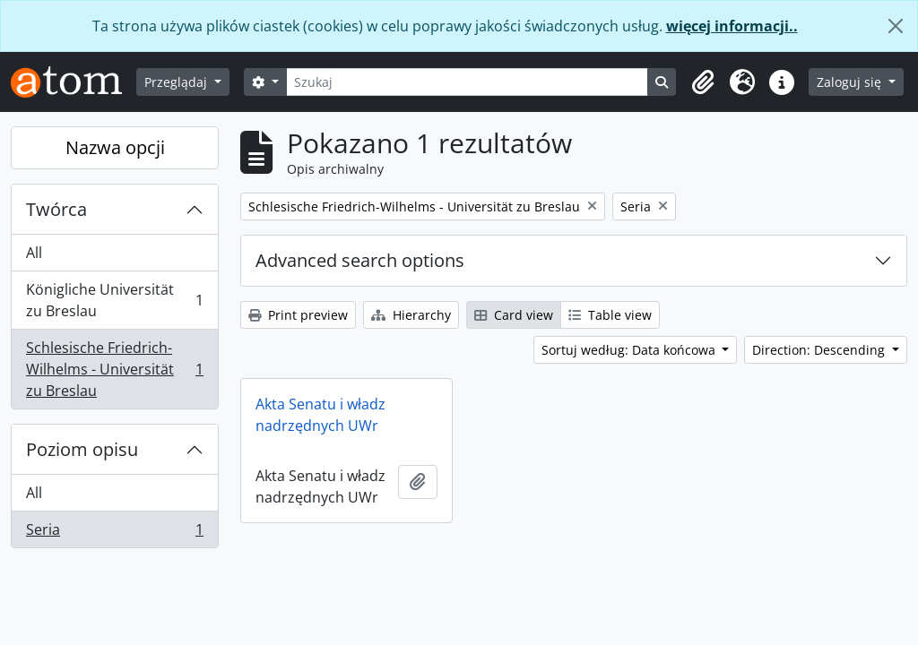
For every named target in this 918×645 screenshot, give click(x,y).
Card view (513, 314)
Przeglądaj (177, 81)
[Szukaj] (467, 82)
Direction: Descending (820, 349)
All (34, 252)
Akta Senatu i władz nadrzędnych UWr (320, 414)
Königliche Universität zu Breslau (114, 300)
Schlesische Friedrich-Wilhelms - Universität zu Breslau (114, 369)
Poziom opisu (82, 449)
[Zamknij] (895, 26)
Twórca (56, 209)
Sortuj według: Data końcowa (630, 349)
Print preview (298, 314)
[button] (703, 82)
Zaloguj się (851, 81)
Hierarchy (411, 314)
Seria (114, 533)
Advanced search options (359, 260)
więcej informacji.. (732, 26)
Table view (610, 314)
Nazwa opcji (115, 147)
